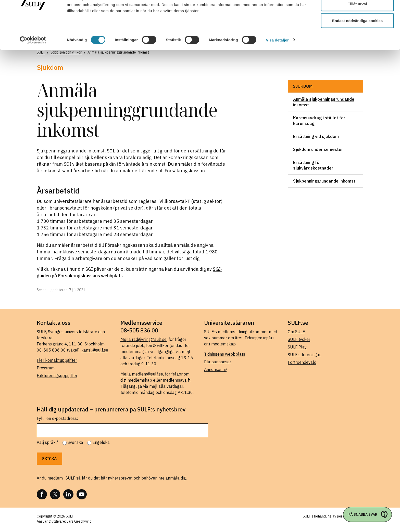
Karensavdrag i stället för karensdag (319, 120)
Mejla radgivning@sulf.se (143, 339)
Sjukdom (302, 86)
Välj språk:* (47, 442)
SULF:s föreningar (304, 354)
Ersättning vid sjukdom (316, 136)
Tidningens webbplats (224, 354)
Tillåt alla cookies (357, 13)
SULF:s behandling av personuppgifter (333, 516)
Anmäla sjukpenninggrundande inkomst (323, 102)
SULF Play (297, 347)
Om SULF (296, 331)
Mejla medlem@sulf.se (141, 374)
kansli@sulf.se (94, 350)
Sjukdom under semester (318, 149)
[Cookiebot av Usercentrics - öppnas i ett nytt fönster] (33, 66)
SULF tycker (299, 339)
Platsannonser (217, 361)
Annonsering (215, 369)
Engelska (101, 442)
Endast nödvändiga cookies (357, 47)
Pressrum (46, 367)
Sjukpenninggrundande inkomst (324, 181)
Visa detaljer (277, 66)
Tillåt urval (357, 30)
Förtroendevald (302, 362)
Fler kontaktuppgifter (57, 360)
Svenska (75, 442)
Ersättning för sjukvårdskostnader (313, 165)
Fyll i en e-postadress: (57, 418)
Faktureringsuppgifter (57, 375)
